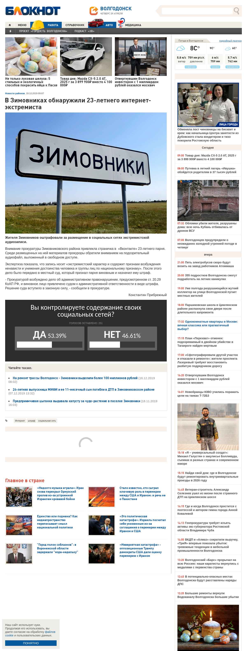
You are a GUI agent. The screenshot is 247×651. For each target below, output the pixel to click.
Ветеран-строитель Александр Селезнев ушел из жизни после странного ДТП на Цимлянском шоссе (207, 493)
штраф (31, 420)
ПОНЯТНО (31, 643)
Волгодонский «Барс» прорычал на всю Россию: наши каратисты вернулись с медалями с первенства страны (208, 563)
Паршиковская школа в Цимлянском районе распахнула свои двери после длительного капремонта (207, 308)
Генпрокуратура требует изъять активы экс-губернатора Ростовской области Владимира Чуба (204, 526)
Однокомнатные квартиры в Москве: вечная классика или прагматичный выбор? (207, 325)
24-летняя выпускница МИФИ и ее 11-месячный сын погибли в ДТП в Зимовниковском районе (84, 389)
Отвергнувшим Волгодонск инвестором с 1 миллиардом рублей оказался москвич (203, 379)
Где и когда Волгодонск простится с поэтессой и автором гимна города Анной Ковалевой (207, 510)
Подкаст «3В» (84, 31)
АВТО (100, 25)
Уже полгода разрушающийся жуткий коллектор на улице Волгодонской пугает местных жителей (207, 292)
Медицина (129, 24)
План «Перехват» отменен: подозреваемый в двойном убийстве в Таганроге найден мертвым (205, 342)
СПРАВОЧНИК (74, 25)
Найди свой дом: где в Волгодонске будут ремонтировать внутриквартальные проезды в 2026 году (207, 476)
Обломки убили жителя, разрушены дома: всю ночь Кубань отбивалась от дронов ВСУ (207, 227)
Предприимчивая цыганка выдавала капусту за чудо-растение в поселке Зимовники (77, 401)
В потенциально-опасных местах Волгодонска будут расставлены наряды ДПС (207, 580)
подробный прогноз (230, 40)
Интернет (20, 420)
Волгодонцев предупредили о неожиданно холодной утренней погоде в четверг (207, 243)
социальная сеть (47, 420)
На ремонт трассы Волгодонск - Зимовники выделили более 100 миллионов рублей (75, 378)
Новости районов (15, 93)
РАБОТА (44, 25)
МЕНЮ (22, 25)
